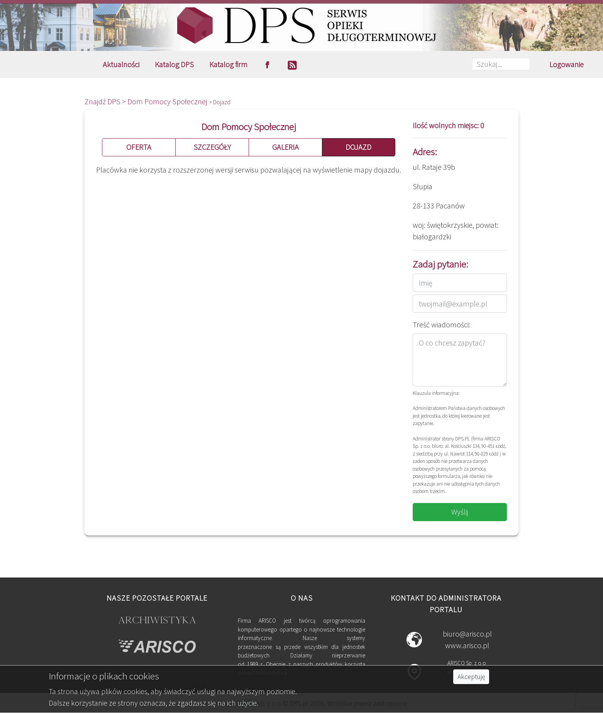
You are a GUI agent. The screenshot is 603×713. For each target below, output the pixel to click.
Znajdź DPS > (106, 101)
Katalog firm (228, 64)
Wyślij (459, 512)
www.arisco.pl (467, 645)
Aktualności (121, 64)
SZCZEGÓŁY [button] (212, 147)
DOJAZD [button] (358, 147)
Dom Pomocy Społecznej (168, 101)
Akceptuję (471, 676)
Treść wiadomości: (441, 324)
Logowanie (566, 64)
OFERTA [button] (138, 147)
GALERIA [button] (285, 147)
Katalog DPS (174, 64)
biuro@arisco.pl (467, 633)
